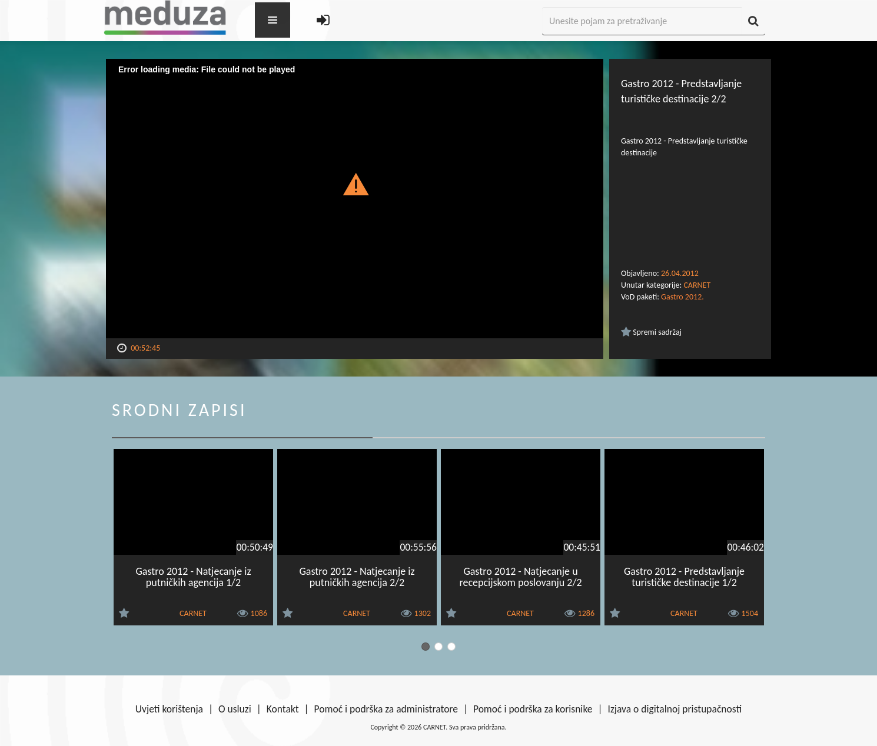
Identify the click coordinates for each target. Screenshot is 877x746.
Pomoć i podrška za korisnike (533, 708)
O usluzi (234, 708)
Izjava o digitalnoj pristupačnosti (674, 708)
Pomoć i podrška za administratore (386, 708)
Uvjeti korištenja (169, 708)
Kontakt (283, 708)
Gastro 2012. (682, 297)
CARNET (696, 285)
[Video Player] (354, 198)
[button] (354, 183)
